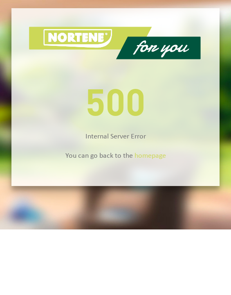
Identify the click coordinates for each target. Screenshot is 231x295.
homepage (150, 156)
